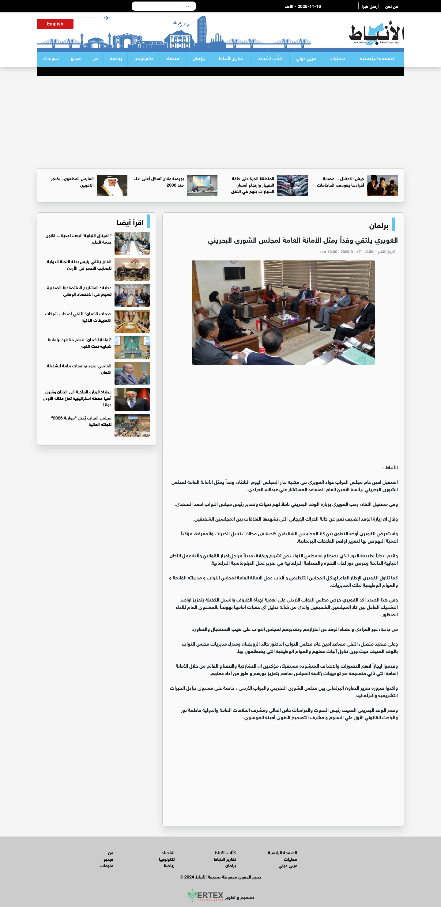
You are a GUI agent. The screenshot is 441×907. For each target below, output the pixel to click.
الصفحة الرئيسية (377, 59)
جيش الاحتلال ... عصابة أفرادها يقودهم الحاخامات (340, 181)
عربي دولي (306, 59)
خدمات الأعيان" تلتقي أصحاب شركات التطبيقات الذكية (78, 316)
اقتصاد (173, 59)
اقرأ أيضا (130, 221)
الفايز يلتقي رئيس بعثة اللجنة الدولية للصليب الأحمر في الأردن (79, 264)
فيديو (76, 59)
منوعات (51, 59)
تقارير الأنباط (230, 59)
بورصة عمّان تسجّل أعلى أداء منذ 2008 (159, 181)
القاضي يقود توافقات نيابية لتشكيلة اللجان (79, 368)
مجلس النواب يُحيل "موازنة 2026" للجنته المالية (81, 420)
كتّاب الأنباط (270, 59)
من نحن (391, 5)
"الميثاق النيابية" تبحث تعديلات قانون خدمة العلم (78, 238)
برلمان (199, 59)
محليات (337, 59)
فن (95, 59)
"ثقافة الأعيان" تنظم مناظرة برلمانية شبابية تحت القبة (79, 342)
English (55, 24)
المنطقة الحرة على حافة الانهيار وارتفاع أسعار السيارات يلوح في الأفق (252, 184)
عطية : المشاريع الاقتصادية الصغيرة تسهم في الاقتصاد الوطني (79, 290)
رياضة (116, 59)
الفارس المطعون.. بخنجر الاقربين (72, 181)
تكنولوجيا (143, 59)
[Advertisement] (220, 122)
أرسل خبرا (370, 5)
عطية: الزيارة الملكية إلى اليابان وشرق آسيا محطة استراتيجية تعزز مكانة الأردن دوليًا (77, 397)
